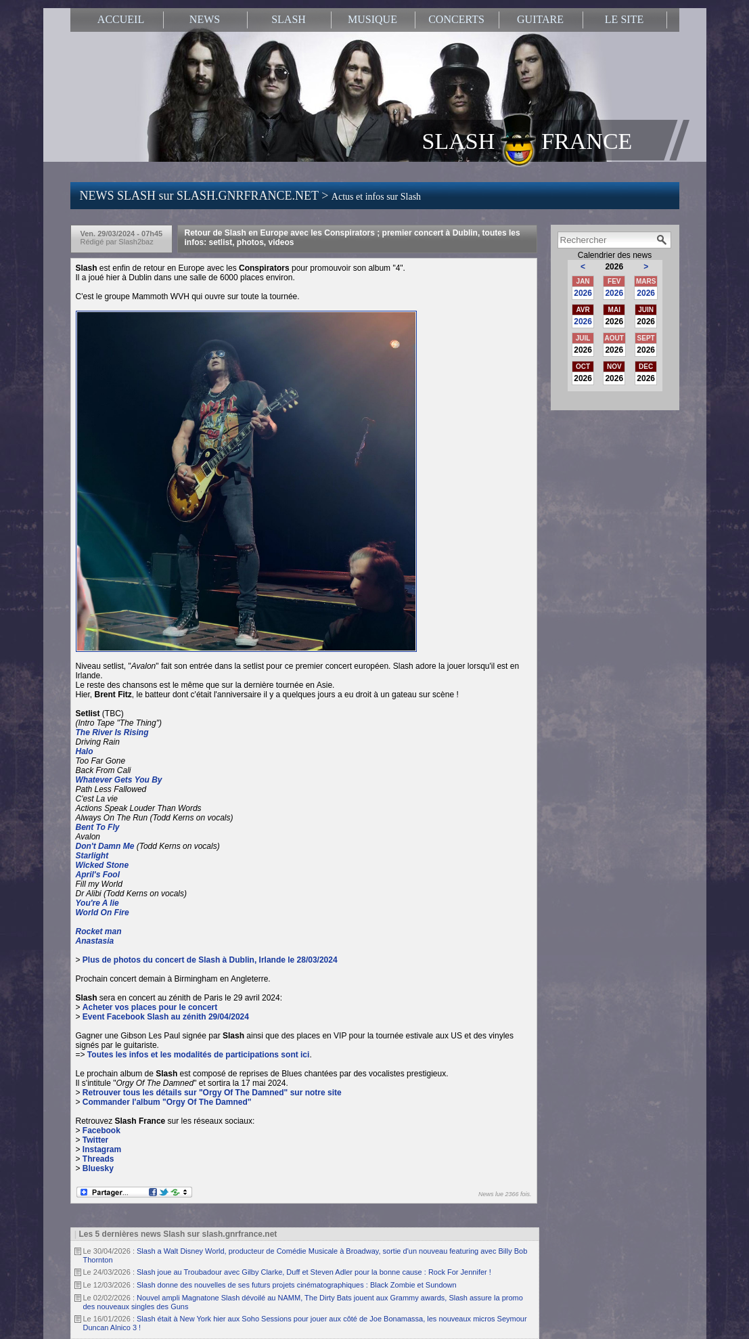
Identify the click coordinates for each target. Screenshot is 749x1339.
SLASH (288, 19)
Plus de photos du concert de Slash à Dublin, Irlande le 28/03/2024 (210, 960)
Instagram (102, 1149)
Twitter (95, 1140)
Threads (98, 1159)
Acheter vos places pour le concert (150, 1007)
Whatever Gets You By (119, 780)
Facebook (101, 1130)
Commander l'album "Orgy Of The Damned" (167, 1102)
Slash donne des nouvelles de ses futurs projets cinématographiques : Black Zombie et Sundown (297, 1285)
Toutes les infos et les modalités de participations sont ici (198, 1054)
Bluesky (98, 1168)
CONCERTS (456, 19)
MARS (646, 281)
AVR (582, 309)
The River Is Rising (112, 732)
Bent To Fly (98, 827)
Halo (84, 751)
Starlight (92, 855)
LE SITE (624, 19)
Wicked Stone (102, 865)
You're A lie (97, 903)
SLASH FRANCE (527, 140)
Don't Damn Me (105, 846)
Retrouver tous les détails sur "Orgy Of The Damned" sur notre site (212, 1092)
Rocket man (99, 931)
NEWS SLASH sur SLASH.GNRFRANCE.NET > (251, 195)
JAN (583, 281)
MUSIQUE (372, 19)
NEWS (204, 19)
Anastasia (95, 941)
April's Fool (98, 874)
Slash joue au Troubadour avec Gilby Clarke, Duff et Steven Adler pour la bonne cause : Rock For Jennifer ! (314, 1272)
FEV (614, 281)
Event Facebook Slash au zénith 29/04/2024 (166, 1017)
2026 (583, 293)
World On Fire (102, 912)
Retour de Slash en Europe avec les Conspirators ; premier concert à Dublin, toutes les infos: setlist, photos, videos (352, 237)
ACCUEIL (120, 19)
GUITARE (540, 19)
